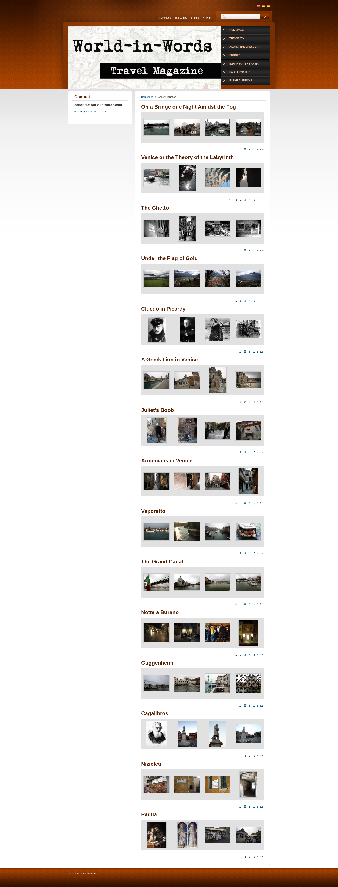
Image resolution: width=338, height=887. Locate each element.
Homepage (147, 97)
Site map (182, 17)
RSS (196, 17)
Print (208, 17)
